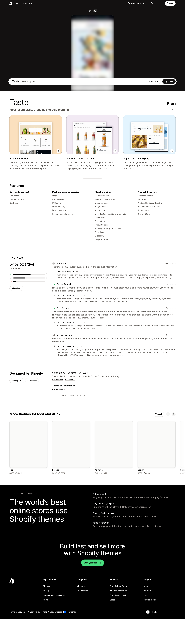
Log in (159, 3)
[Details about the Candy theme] (157, 553)
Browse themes (136, 3)
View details (57, 484)
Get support (16, 485)
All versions (70, 484)
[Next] (174, 519)
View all (158, 519)
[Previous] (168, 519)
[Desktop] (90, 10)
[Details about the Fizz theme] (28, 553)
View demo (154, 183)
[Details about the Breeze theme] (71, 553)
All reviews (16, 392)
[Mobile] (95, 10)
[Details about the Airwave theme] (114, 553)
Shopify (172, 210)
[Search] (152, 3)
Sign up (170, 3)
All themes (32, 485)
